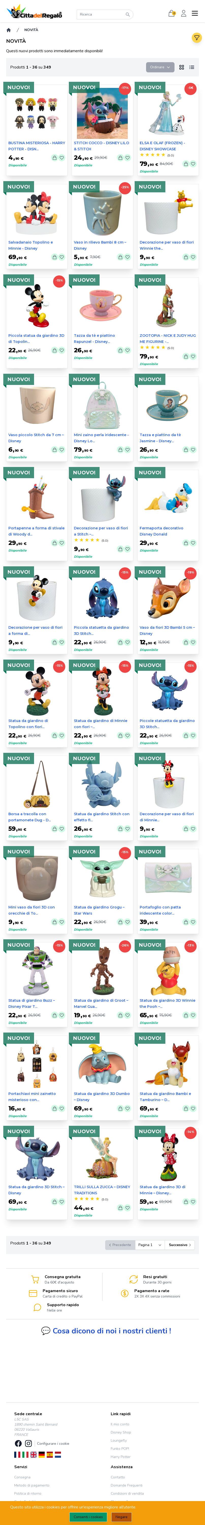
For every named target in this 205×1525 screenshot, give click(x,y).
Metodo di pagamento (32, 1485)
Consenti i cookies (88, 1517)
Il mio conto (120, 1424)
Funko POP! (120, 1448)
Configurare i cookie (53, 1443)
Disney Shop (121, 1432)
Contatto (118, 1477)
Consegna (22, 1477)
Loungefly (119, 1440)
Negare (122, 1517)
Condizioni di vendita (127, 1493)
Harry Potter (121, 1456)
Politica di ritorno (27, 1493)
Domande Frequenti (127, 1485)
